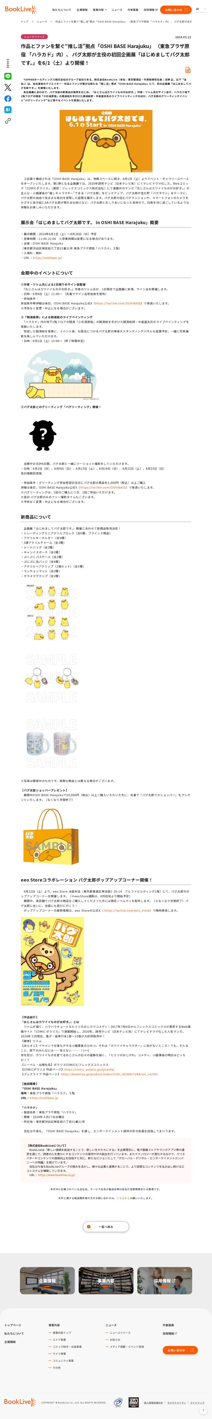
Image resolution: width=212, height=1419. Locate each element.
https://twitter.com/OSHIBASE (118, 303)
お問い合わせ (176, 10)
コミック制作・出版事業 (67, 1346)
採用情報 (149, 10)
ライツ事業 (59, 1353)
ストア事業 (59, 1339)
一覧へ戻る (100, 1227)
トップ (25, 21)
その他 (57, 1367)
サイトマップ (197, 1402)
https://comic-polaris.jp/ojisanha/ (89, 1069)
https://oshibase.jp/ (47, 258)
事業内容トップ (62, 1332)
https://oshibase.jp (44, 1098)
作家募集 (133, 10)
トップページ (12, 1325)
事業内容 (54, 1325)
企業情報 (82, 10)
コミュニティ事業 (63, 1360)
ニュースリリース (34, 36)
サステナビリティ (176, 1402)
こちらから (123, 1198)
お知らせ (115, 1339)
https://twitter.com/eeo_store (127, 910)
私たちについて (61, 10)
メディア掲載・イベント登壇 (127, 1346)
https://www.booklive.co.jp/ (56, 1175)
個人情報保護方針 (153, 1402)
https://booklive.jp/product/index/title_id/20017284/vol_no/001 (109, 1074)
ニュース (117, 10)
